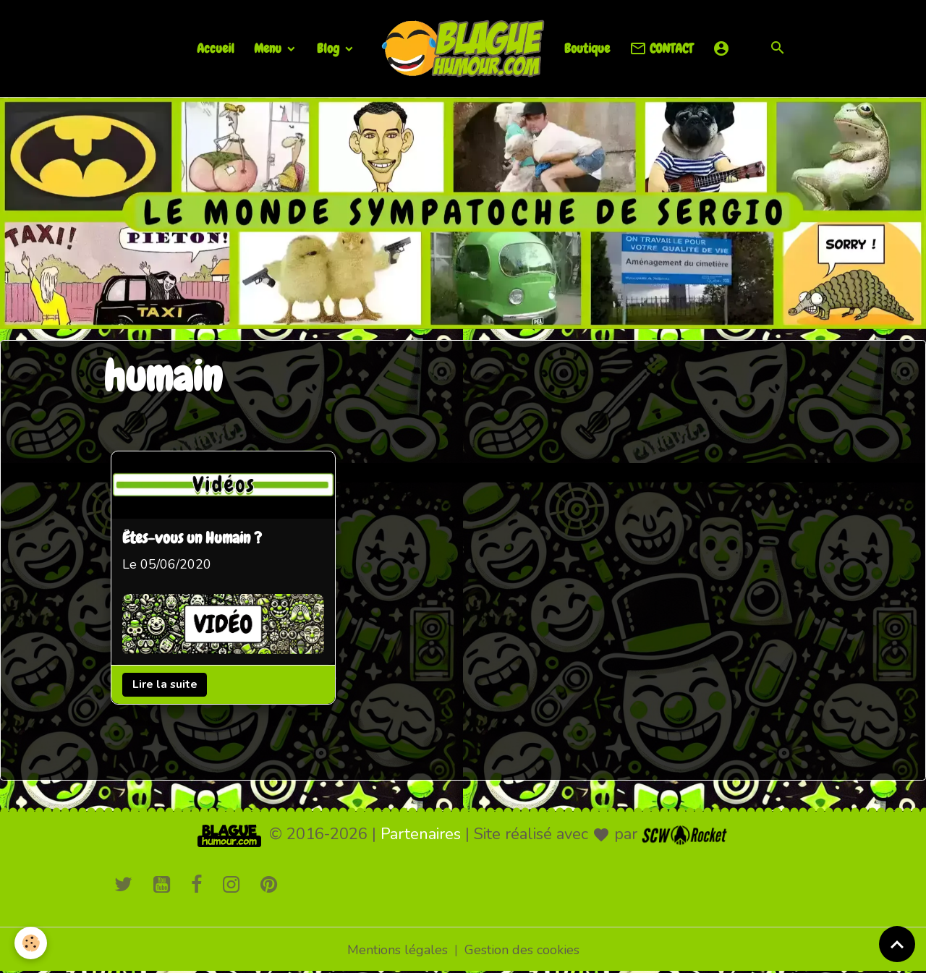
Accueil (215, 48)
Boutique (587, 48)
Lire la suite (164, 684)
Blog (329, 48)
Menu (269, 48)
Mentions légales (397, 950)
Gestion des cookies (521, 950)
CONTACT (661, 49)
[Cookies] (30, 943)
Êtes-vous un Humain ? (192, 539)
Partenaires (421, 834)
